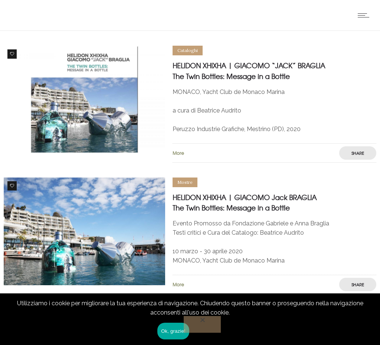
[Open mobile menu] (365, 15)
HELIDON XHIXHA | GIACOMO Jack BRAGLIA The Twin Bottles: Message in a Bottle (245, 202)
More (178, 153)
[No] (202, 324)
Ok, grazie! (173, 331)
